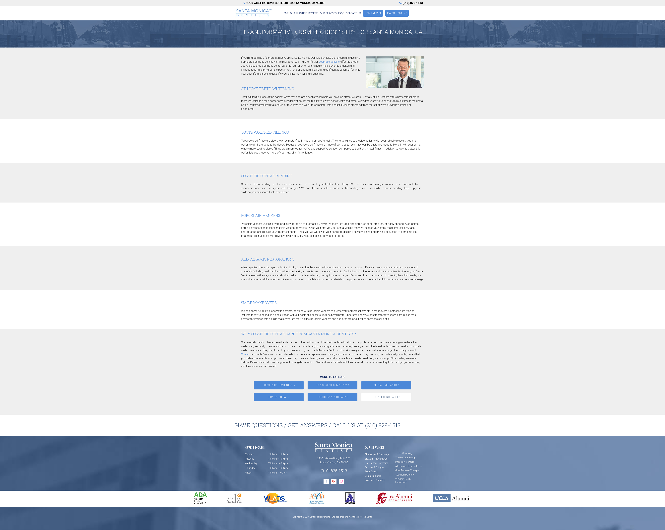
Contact (245, 354)
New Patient (373, 13)
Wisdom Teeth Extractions (403, 481)
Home (285, 13)
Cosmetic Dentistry (375, 480)
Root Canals (371, 471)
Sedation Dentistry (404, 474)
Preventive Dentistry (277, 385)
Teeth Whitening (403, 453)
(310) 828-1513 (410, 3)
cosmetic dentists (329, 61)
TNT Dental (367, 517)
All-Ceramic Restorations (408, 466)
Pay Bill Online (397, 13)
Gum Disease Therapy (407, 470)
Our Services (328, 13)
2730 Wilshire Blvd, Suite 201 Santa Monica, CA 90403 (333, 460)
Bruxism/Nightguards (376, 458)
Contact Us (353, 13)
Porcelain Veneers (404, 462)
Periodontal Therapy (331, 397)
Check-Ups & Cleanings (377, 454)
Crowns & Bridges (374, 467)
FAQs (341, 13)
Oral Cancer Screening (376, 463)
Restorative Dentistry (331, 385)
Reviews (313, 13)
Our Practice (298, 13)
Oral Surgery (277, 397)
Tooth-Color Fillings (405, 457)
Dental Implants (385, 385)
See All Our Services (386, 397)
